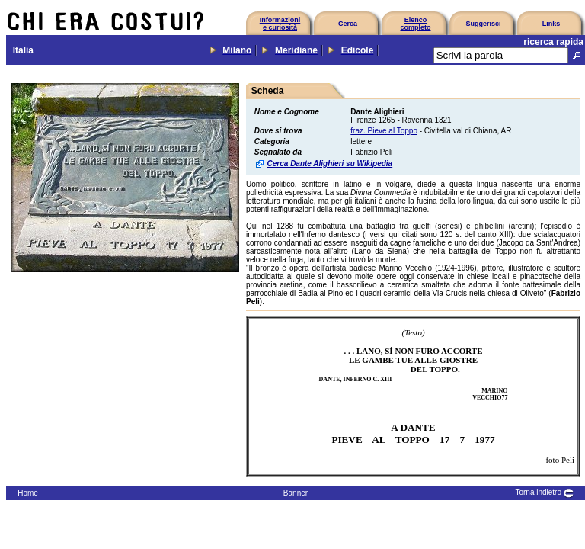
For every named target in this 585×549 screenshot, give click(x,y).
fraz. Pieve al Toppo (383, 131)
